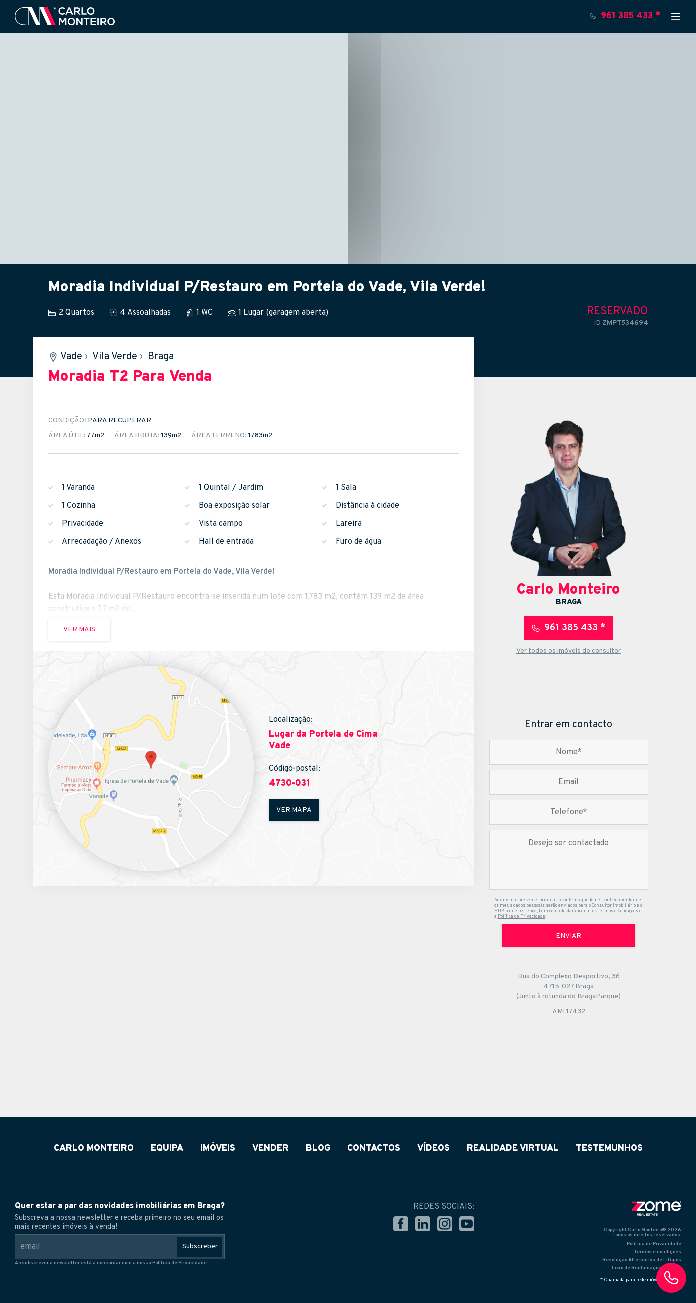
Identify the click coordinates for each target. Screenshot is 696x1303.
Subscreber (200, 1246)
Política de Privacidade (521, 917)
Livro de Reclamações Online (646, 1268)
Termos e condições (657, 1252)
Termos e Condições (618, 911)
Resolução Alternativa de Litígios (641, 1260)
